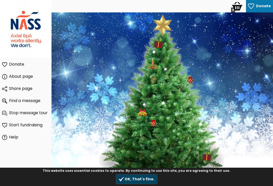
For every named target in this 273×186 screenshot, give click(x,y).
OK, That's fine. (137, 179)
